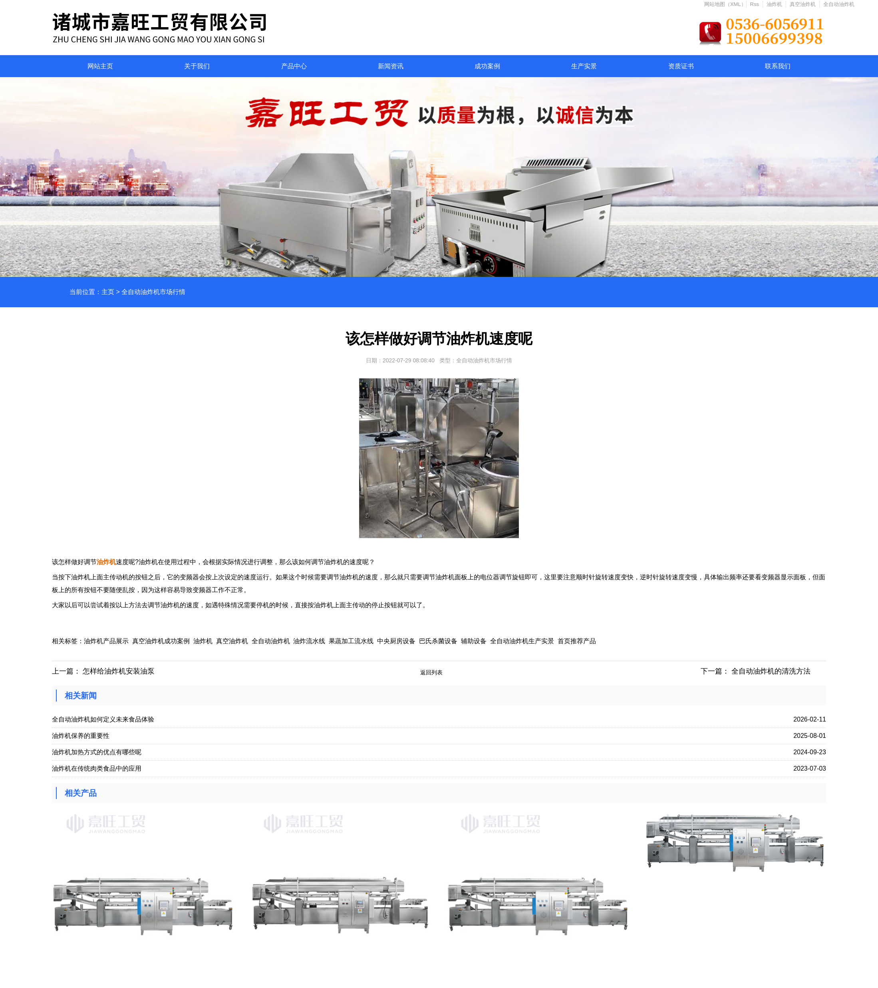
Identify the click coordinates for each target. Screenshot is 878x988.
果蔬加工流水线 (351, 641)
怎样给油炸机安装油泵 (119, 671)
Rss (754, 4)
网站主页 (100, 66)
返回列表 (431, 672)
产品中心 (294, 66)
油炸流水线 (309, 641)
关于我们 (197, 66)
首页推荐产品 (577, 641)
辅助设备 (474, 641)
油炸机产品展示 (106, 641)
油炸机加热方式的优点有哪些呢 (96, 752)
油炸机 (774, 4)
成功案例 (487, 66)
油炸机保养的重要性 (80, 735)
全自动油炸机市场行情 (153, 291)
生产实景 (584, 66)
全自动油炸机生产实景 (522, 641)
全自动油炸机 (838, 4)
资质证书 (681, 66)
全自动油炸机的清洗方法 (770, 671)
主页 (107, 291)
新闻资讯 (390, 66)
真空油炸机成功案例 (161, 641)
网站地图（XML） (725, 4)
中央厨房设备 (396, 641)
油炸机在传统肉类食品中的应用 (96, 768)
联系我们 (778, 66)
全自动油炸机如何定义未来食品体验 (103, 719)
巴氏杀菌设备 (438, 641)
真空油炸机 (803, 4)
